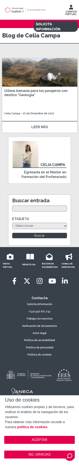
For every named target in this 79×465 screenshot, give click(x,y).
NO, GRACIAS (39, 454)
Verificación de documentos (39, 326)
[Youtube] (52, 281)
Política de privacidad (39, 347)
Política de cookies (39, 354)
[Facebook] (14, 281)
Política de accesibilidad (39, 340)
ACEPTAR (39, 440)
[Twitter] (27, 281)
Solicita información (39, 304)
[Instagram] (40, 281)
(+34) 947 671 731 (40, 311)
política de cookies (32, 427)
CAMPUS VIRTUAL (71, 11)
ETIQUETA (20, 219)
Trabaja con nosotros (39, 318)
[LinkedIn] (65, 281)
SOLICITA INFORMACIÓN (48, 26)
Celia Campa (12, 113)
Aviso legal (40, 333)
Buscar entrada (31, 200)
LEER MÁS (39, 127)
